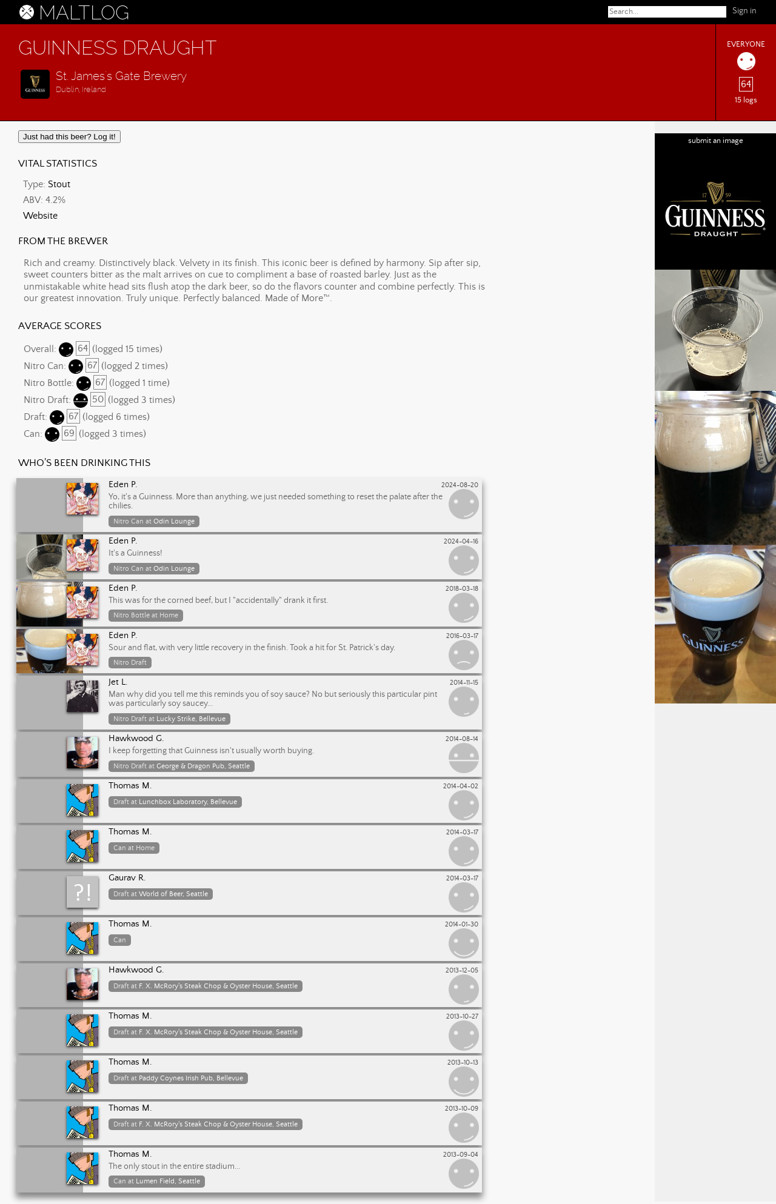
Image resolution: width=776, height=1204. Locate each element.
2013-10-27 (462, 1016)
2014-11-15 (464, 683)
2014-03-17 (462, 832)
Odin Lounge (174, 521)
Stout (59, 184)
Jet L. (118, 682)
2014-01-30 (461, 924)
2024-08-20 (459, 485)
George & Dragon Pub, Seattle (203, 766)
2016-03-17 (462, 636)
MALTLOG (84, 12)
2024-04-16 (461, 541)
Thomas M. (130, 786)
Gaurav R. (127, 878)
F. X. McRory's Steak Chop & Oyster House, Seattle (218, 986)
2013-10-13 (462, 1062)
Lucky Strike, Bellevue (191, 719)
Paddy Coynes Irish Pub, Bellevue (191, 1078)
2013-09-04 (460, 1155)
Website (40, 215)
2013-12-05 (462, 970)
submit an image (715, 140)
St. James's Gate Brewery (121, 76)
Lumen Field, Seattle (168, 1181)
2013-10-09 (461, 1109)
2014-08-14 (462, 739)
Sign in (744, 11)
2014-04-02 (460, 786)
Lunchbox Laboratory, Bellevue (188, 802)
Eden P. (123, 485)
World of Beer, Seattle (173, 894)
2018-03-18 (462, 589)
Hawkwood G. (136, 738)
